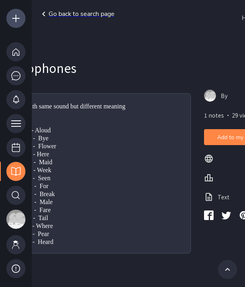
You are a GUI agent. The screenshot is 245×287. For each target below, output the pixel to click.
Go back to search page (77, 14)
